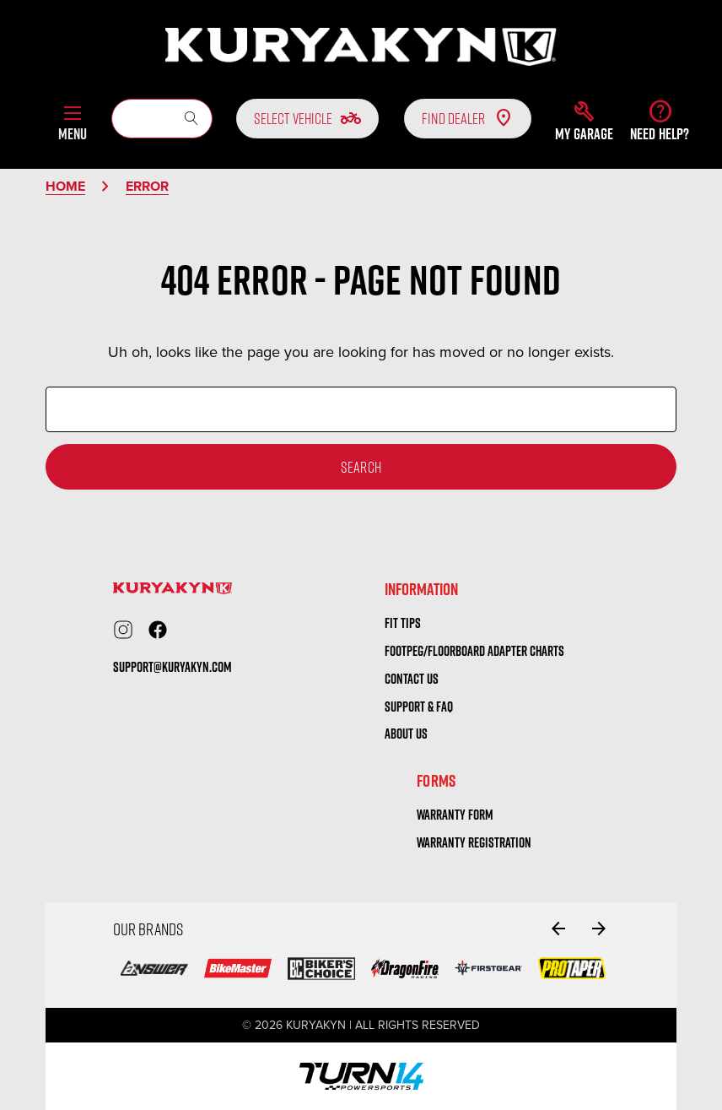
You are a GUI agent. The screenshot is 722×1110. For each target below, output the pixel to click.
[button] (584, 121)
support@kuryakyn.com (172, 667)
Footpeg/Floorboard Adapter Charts (474, 651)
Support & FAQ (419, 706)
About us (406, 733)
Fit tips (403, 623)
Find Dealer (468, 118)
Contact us (412, 678)
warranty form (455, 814)
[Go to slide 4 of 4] (558, 928)
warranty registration (474, 842)
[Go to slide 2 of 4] (599, 928)
